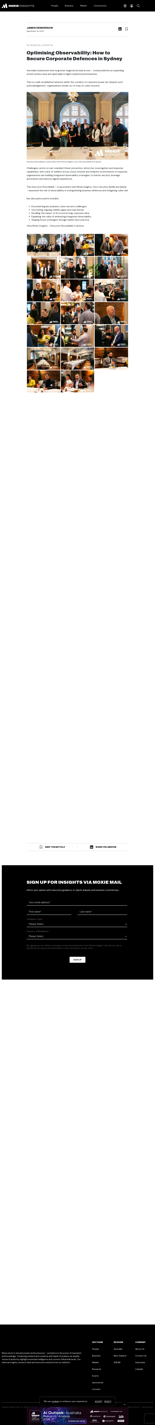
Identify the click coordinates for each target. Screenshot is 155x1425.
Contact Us (140, 1355)
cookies (55, 1401)
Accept (98, 1401)
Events (47, 45)
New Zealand (120, 1355)
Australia (118, 1349)
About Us (139, 1349)
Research (96, 1369)
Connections (100, 5)
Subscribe (140, 1362)
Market (83, 5)
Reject (107, 1401)
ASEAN (117, 1362)
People (54, 5)
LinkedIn (139, 1369)
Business (69, 5)
